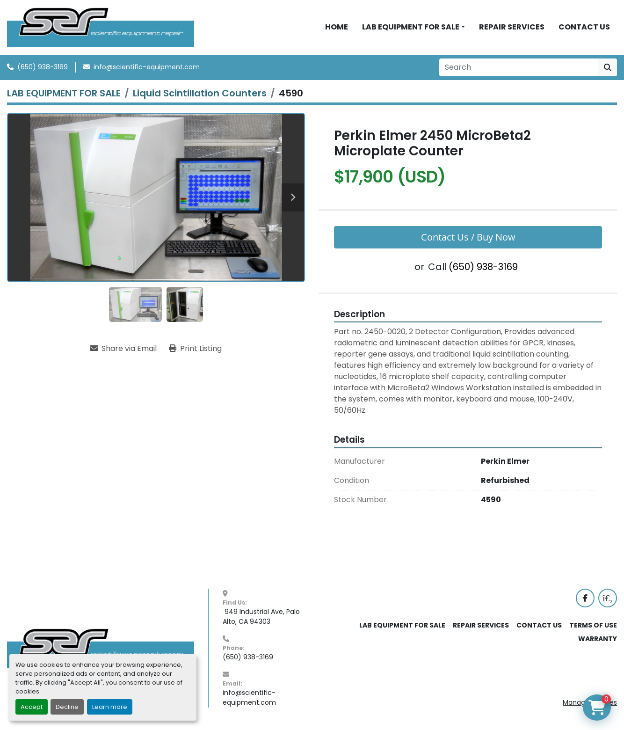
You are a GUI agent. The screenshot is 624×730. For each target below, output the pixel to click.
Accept (32, 707)
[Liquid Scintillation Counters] (200, 93)
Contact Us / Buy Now (468, 237)
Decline (67, 707)
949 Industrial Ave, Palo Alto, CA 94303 (262, 616)
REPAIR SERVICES (511, 27)
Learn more (109, 707)
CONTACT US (584, 27)
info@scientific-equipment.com (147, 67)
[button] (413, 27)
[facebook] (585, 598)
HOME (336, 27)
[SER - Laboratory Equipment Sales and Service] (100, 647)
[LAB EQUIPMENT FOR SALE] (64, 93)
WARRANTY (597, 638)
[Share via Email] (123, 349)
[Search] (518, 67)
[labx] (607, 598)
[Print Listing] (195, 349)
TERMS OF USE (593, 625)
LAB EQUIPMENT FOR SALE (410, 27)
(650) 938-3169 (42, 67)
